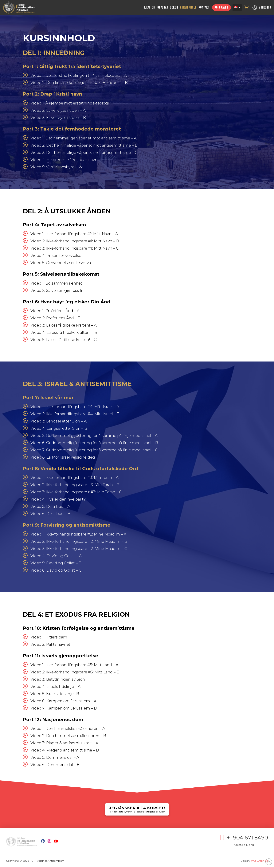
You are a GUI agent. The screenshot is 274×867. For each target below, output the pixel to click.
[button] (246, 7)
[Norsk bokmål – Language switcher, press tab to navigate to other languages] (237, 7)
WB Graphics (259, 860)
